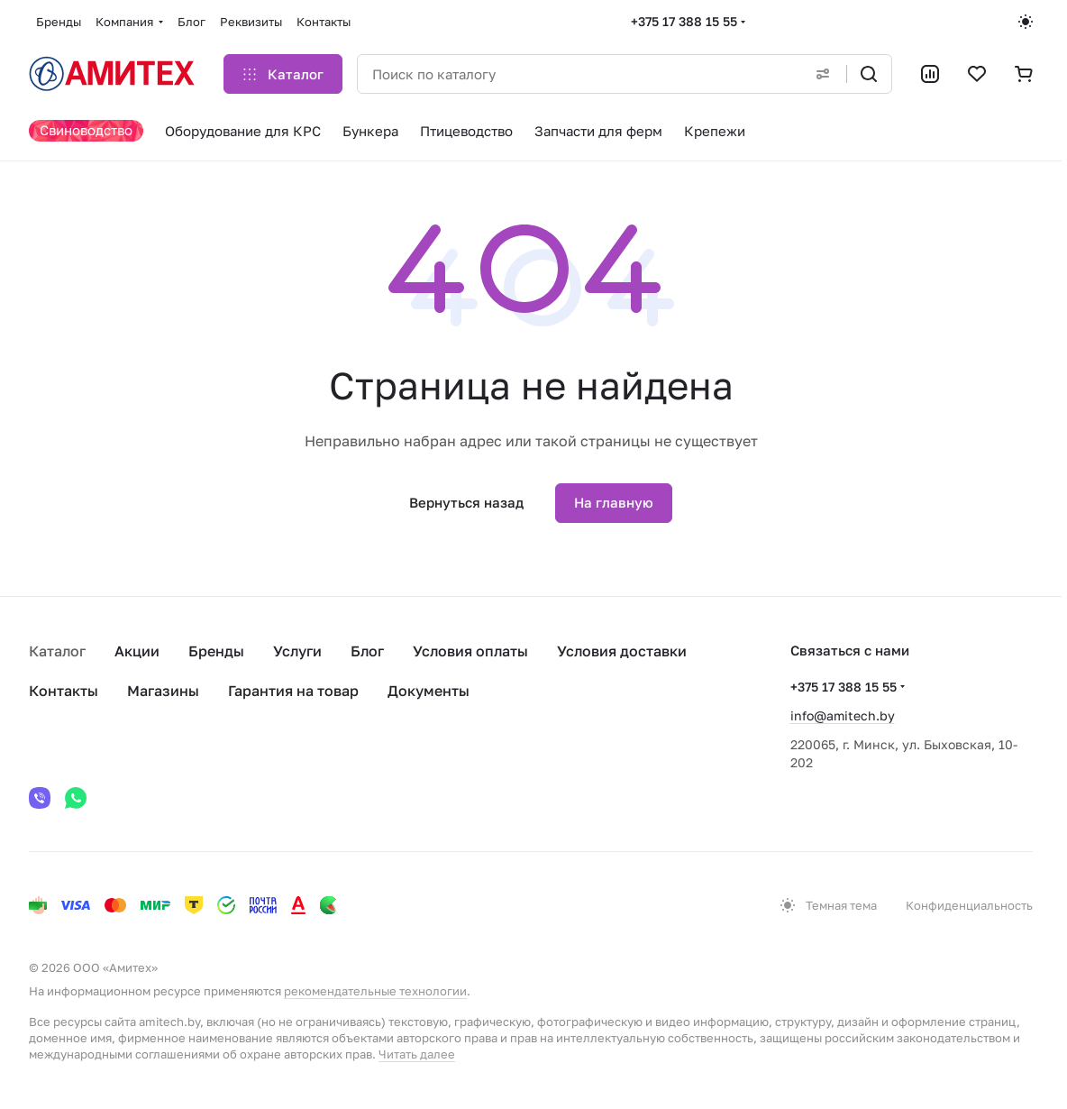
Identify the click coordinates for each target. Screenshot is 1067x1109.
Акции (137, 651)
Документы (429, 691)
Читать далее (416, 1054)
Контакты (63, 691)
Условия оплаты (470, 651)
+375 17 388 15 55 (684, 21)
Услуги (297, 651)
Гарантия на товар (293, 691)
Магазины (163, 691)
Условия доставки (622, 651)
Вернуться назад (466, 502)
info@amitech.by (842, 715)
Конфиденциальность (969, 905)
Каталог (57, 651)
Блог (367, 651)
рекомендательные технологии (375, 991)
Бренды (216, 651)
